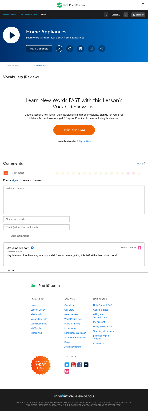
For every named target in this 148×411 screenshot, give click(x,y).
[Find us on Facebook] (79, 364)
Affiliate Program (72, 347)
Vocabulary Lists (39, 319)
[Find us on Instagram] (66, 371)
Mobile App (36, 333)
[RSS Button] (5, 173)
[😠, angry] (84, 173)
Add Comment (20, 236)
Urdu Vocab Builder (28, 15)
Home (34, 305)
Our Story (69, 309)
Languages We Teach (75, 333)
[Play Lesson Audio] (11, 35)
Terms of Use (125, 402)
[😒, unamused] (73, 173)
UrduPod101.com (93, 402)
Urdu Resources (39, 323)
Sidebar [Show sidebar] (140, 14)
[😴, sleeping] (117, 173)
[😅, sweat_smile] (95, 173)
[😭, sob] (106, 173)
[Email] (36, 227)
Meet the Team (71, 314)
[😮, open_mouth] (122, 173)
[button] (143, 5)
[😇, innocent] (111, 173)
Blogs (67, 342)
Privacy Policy (109, 402)
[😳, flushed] (62, 173)
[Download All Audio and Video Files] (101, 48)
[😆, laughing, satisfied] (90, 173)
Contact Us (98, 343)
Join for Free (74, 130)
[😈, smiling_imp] (128, 173)
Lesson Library (9, 15)
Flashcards (36, 314)
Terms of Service (106, 405)
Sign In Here (85, 141)
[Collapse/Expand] (74, 163)
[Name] (36, 219)
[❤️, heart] (133, 173)
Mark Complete (39, 48)
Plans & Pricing (72, 323)
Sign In (15, 180)
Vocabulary (13, 65)
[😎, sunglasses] (79, 173)
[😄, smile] (57, 173)
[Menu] (5, 5)
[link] (126, 14)
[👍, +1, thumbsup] (139, 173)
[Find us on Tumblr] (86, 364)
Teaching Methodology (104, 331)
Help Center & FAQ (102, 305)
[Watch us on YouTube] (73, 364)
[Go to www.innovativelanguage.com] (74, 395)
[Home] (71, 7)
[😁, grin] (68, 173)
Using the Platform (102, 326)
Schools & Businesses (75, 337)
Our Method (70, 305)
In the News (70, 328)
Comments (40, 65)
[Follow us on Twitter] (66, 364)
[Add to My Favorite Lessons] (69, 48)
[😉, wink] (101, 173)
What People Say (73, 319)
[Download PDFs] (91, 48)
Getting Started (100, 309)
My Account (99, 322)
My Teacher (36, 328)
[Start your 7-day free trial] (41, 365)
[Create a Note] (80, 48)
